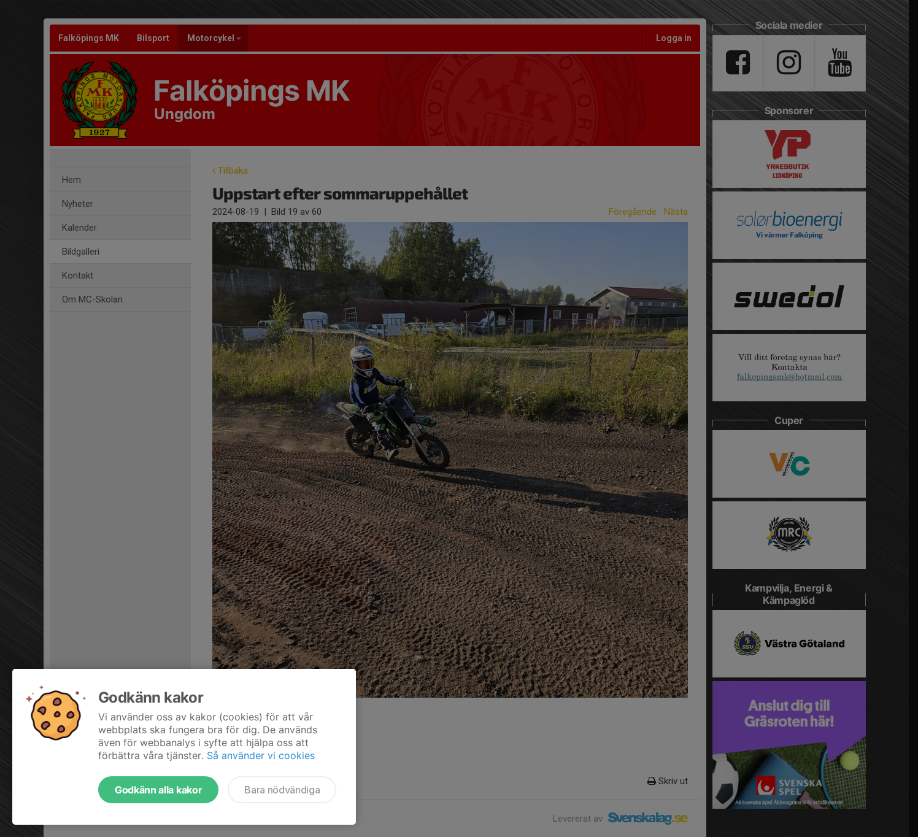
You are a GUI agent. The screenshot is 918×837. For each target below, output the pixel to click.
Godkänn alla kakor (158, 790)
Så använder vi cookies (261, 755)
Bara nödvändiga (282, 790)
